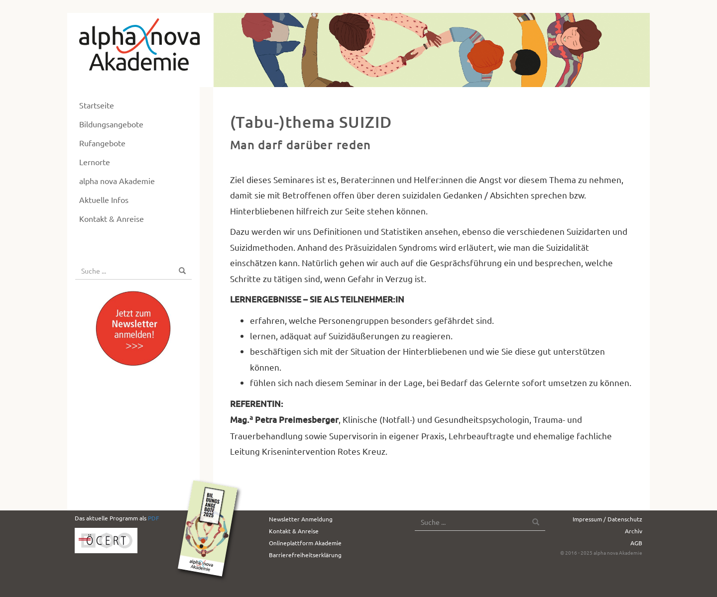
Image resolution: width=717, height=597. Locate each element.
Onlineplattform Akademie (305, 543)
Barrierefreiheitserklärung (305, 555)
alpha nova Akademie (117, 181)
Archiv (633, 531)
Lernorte (94, 162)
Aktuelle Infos (103, 199)
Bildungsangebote (111, 124)
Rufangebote (102, 143)
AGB (636, 543)
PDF (153, 518)
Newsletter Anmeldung (301, 519)
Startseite (96, 105)
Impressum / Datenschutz (607, 519)
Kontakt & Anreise (111, 218)
